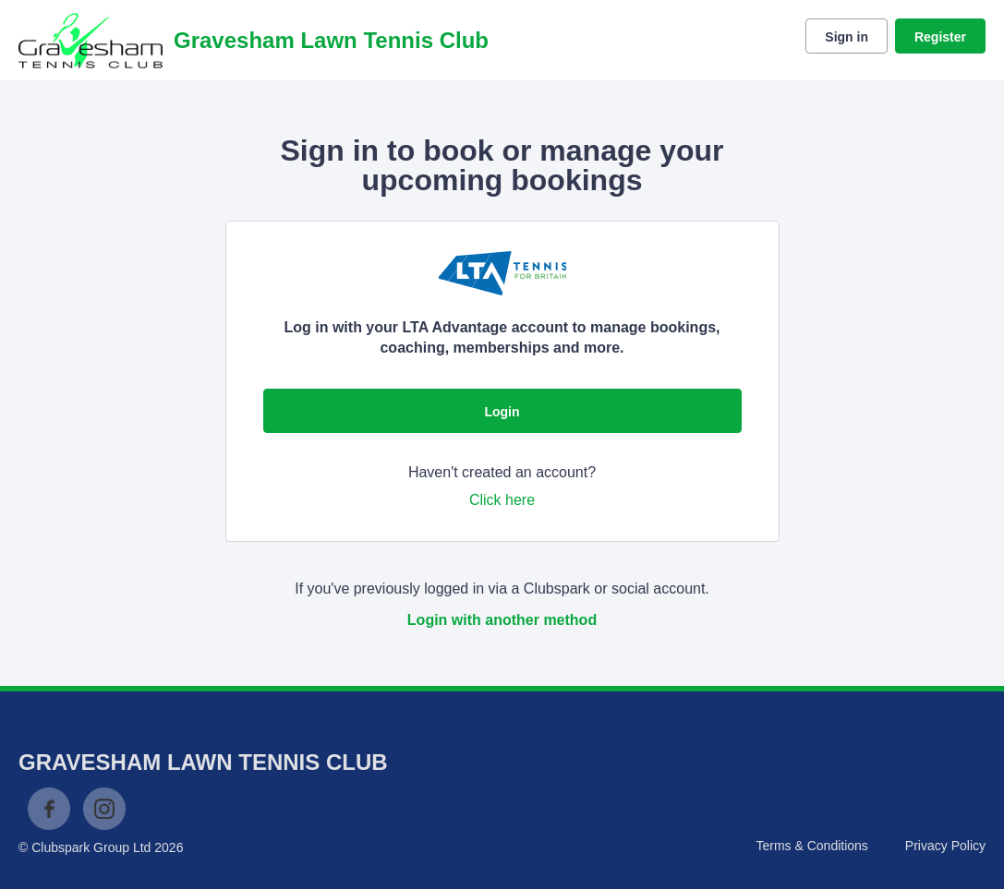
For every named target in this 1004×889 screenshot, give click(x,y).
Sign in (846, 37)
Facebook (49, 808)
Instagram (104, 808)
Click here (502, 500)
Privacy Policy (945, 845)
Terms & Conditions (811, 845)
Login (501, 411)
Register (940, 37)
